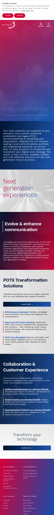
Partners (6, 505)
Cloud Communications (10, 470)
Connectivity (7, 473)
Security (5, 483)
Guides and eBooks (29, 508)
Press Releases (28, 503)
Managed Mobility (8, 476)
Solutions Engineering (30, 473)
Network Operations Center (29, 477)
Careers (5, 503)
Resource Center (30, 496)
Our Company (8, 496)
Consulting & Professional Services (10, 487)
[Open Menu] (48, 25)
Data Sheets (27, 500)
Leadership (6, 500)
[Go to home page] (8, 25)
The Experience (29, 467)
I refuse (20, 15)
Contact (5, 508)
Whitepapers (27, 511)
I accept (8, 15)
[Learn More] (27, 304)
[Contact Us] (27, 448)
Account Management (30, 470)
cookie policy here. (27, 10)
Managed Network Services (9, 480)
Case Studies (27, 505)
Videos (25, 514)
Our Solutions (8, 467)
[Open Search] (41, 25)
